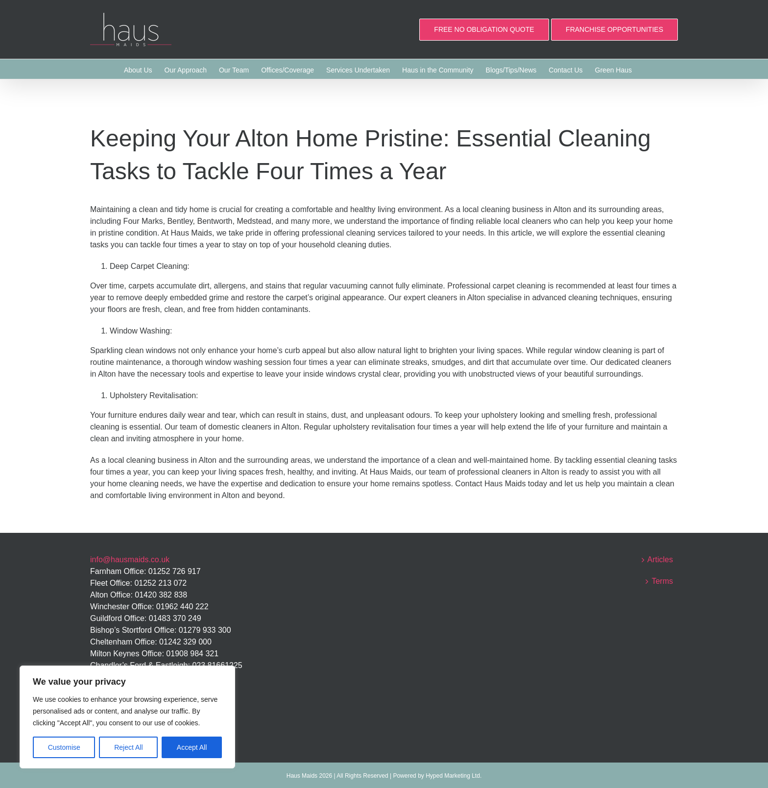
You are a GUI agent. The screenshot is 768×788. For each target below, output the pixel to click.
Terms (662, 581)
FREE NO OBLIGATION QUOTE (484, 29)
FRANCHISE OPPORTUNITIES (614, 29)
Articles (660, 559)
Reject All (128, 747)
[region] (127, 717)
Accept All (192, 747)
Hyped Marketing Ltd (453, 775)
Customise (64, 747)
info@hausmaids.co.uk (129, 559)
